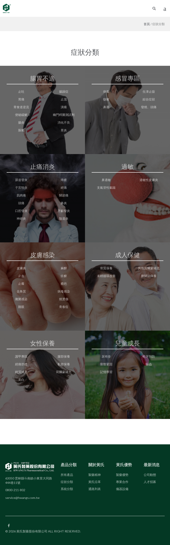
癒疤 (64, 283)
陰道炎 (63, 218)
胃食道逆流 (21, 107)
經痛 (64, 187)
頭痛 (21, 203)
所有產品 (67, 475)
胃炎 (64, 130)
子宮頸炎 (21, 187)
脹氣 (21, 130)
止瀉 (64, 99)
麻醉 (64, 268)
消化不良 (64, 122)
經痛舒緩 (21, 364)
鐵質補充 (21, 372)
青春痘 (63, 307)
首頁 (147, 24)
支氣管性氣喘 (106, 187)
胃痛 (21, 99)
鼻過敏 (106, 180)
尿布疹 (106, 356)
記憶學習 (106, 372)
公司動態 (150, 475)
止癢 (21, 283)
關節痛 (63, 195)
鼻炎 (64, 203)
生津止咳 (149, 91)
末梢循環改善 (106, 276)
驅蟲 (149, 364)
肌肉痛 (21, 195)
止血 (21, 276)
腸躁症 (63, 91)
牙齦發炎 (64, 211)
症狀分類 (67, 482)
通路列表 (94, 489)
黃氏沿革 (94, 482)
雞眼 (21, 307)
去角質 (21, 291)
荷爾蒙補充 (63, 372)
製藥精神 (94, 475)
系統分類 (67, 489)
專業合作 (122, 482)
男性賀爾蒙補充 (149, 268)
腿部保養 (64, 356)
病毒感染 (64, 291)
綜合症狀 (149, 99)
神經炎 (21, 218)
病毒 (106, 91)
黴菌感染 (21, 299)
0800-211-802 (15, 490)
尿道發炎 (21, 180)
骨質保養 (106, 268)
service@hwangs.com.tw (22, 498)
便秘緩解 (21, 115)
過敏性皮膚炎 (148, 180)
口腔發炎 (21, 211)
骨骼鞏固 (106, 364)
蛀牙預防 (149, 356)
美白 (21, 379)
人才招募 (150, 482)
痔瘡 (64, 180)
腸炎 (21, 122)
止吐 (21, 91)
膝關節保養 (148, 276)
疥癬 (64, 276)
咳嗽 (106, 99)
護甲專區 (21, 356)
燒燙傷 (63, 299)
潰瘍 (64, 107)
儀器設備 (122, 489)
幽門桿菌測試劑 (64, 115)
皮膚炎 (21, 268)
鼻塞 (106, 107)
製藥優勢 (122, 475)
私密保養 (64, 364)
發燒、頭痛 (148, 107)
